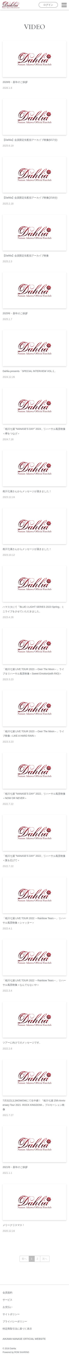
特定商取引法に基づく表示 (17, 1328)
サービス (7, 1299)
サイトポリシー (11, 1314)
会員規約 (7, 1292)
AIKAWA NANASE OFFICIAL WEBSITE (24, 1338)
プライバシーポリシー (15, 1321)
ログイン (48, 4)
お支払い (7, 1307)
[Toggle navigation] (64, 4)
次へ (44, 1258)
